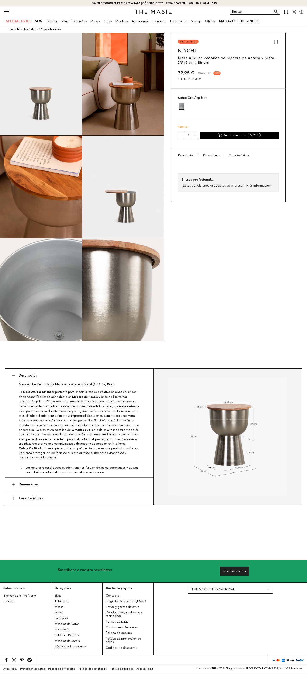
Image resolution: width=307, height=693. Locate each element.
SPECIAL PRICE (18, 21)
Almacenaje (140, 21)
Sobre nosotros (14, 588)
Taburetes (79, 21)
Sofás (107, 21)
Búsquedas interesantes (71, 647)
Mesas (95, 21)
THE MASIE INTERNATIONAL (213, 589)
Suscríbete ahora (234, 571)
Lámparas (159, 21)
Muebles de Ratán (67, 624)
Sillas (64, 21)
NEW (38, 21)
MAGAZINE (228, 21)
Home (10, 29)
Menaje (196, 21)
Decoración (178, 21)
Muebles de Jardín (67, 641)
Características (238, 156)
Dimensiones (211, 156)
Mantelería (62, 629)
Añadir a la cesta (239, 135)
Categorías (63, 588)
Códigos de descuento (121, 648)
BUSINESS (249, 21)
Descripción (186, 156)
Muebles (121, 21)
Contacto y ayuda (119, 588)
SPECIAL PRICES (67, 635)
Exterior (51, 21)
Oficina (210, 21)
